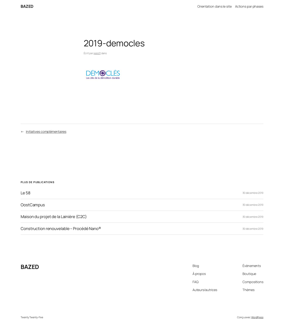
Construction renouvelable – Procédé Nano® (61, 228)
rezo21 (97, 53)
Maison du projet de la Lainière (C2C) (54, 216)
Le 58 (25, 193)
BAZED (27, 6)
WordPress (257, 317)
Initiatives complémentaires (46, 131)
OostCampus (33, 205)
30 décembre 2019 (253, 193)
